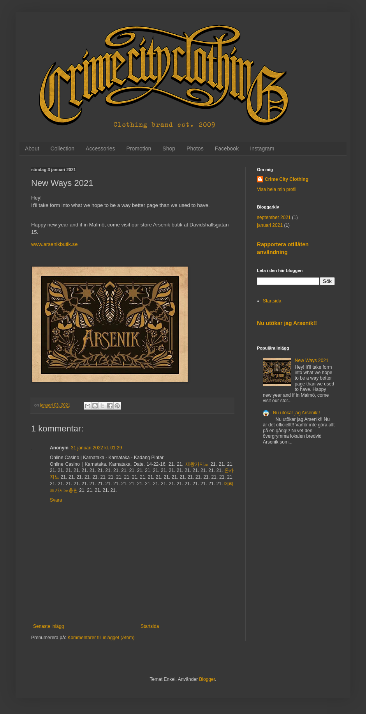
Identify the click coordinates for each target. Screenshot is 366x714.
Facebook (227, 148)
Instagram (262, 148)
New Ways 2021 (312, 360)
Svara (56, 500)
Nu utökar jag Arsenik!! (287, 323)
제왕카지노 (197, 464)
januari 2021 (270, 225)
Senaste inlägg (48, 626)
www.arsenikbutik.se (54, 244)
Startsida (150, 626)
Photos (195, 148)
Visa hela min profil (276, 189)
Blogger (207, 679)
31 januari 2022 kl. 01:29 (96, 448)
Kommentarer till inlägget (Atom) (100, 637)
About (32, 148)
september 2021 (274, 217)
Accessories (100, 148)
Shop (168, 148)
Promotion (139, 148)
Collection (62, 148)
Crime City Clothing (286, 179)
